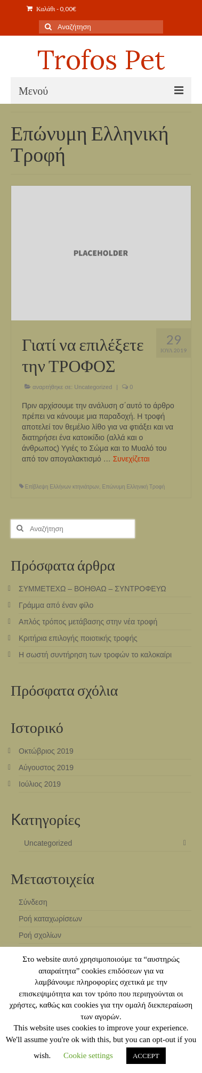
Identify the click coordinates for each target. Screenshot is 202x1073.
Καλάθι (51, 9)
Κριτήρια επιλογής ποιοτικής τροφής (78, 638)
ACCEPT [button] (146, 1056)
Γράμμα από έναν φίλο (56, 605)
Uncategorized (93, 387)
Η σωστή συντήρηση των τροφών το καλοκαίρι (95, 654)
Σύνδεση (33, 902)
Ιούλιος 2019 (40, 784)
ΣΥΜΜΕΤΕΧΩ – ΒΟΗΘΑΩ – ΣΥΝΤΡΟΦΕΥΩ (92, 588)
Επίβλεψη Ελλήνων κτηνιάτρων (62, 487)
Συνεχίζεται (131, 459)
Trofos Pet (101, 60)
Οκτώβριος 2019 (46, 751)
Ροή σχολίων (40, 935)
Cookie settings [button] (88, 1055)
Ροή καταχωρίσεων (50, 918)
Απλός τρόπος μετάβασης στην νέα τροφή (88, 621)
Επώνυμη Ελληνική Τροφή (133, 487)
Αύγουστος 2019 (46, 767)
